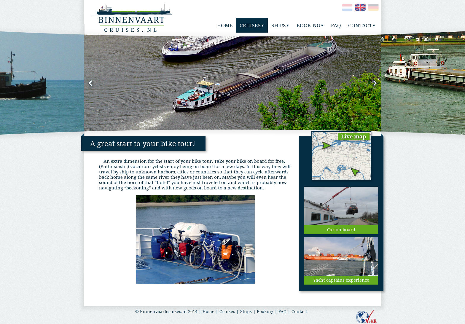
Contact (299, 311)
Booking (265, 311)
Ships (246, 311)
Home (208, 311)
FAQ (282, 311)
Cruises (227, 311)
